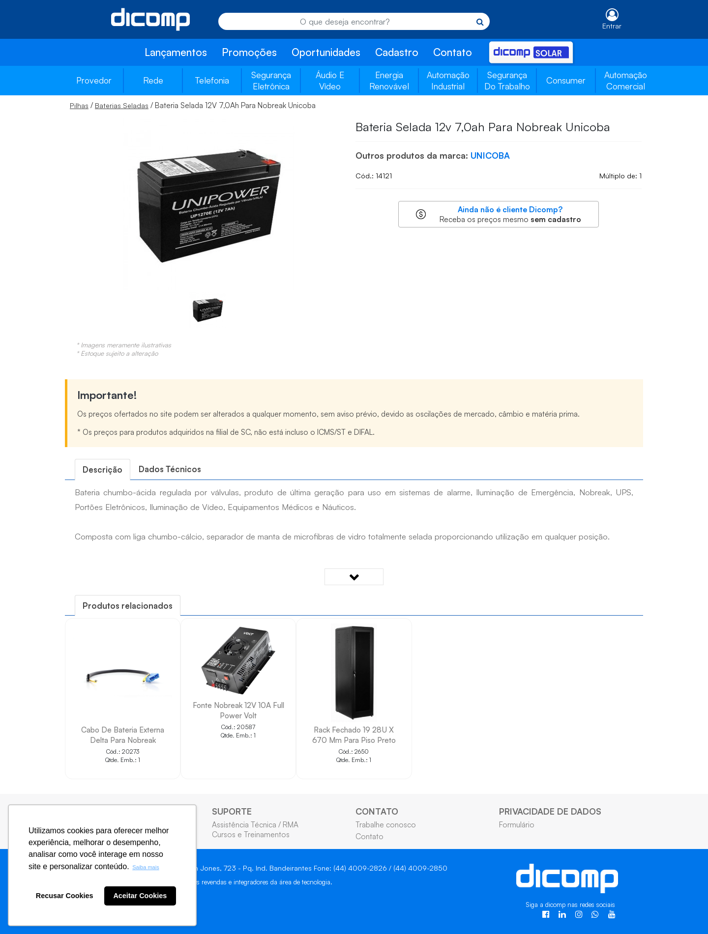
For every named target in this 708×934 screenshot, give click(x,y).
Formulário (516, 824)
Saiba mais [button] (145, 867)
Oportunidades (326, 52)
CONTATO (376, 811)
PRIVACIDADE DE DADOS (550, 811)
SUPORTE (232, 811)
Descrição (102, 469)
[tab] (102, 469)
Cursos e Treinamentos (251, 834)
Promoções (249, 52)
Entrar (611, 26)
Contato (452, 52)
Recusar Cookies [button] (64, 896)
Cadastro (396, 52)
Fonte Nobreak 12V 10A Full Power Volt (238, 710)
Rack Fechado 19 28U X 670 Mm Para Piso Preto (354, 735)
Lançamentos (176, 52)
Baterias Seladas (121, 105)
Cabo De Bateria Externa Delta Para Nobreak (122, 735)
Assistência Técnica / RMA (255, 824)
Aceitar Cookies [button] (140, 896)
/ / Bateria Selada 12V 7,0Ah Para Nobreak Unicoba (193, 105)
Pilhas (79, 105)
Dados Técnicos (170, 469)
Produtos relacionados (128, 605)
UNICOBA (490, 155)
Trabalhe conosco (385, 824)
